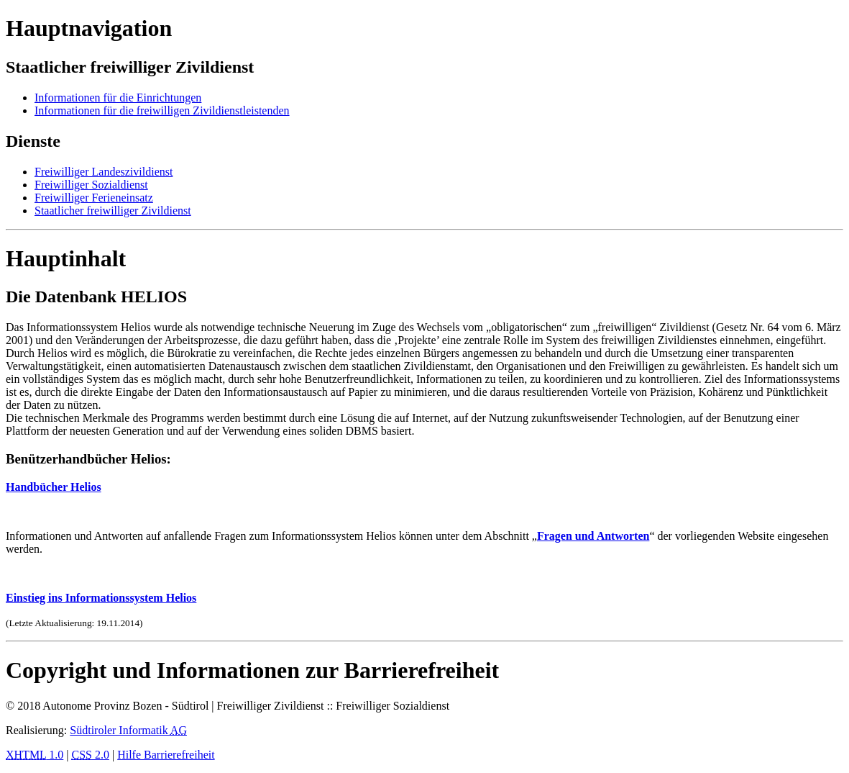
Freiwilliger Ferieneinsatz (94, 197)
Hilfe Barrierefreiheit (165, 755)
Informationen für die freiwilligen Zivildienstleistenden (162, 110)
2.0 (90, 755)
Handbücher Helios (53, 487)
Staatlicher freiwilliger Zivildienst (113, 210)
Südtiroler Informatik (128, 730)
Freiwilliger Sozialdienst (91, 184)
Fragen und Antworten (593, 536)
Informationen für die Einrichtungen (118, 97)
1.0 (34, 755)
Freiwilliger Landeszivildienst (104, 172)
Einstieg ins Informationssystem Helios (101, 598)
